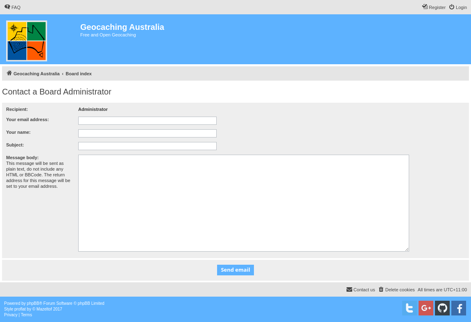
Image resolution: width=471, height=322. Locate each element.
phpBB (33, 303)
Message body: (22, 157)
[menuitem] (12, 7)
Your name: (18, 132)
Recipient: (17, 109)
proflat (20, 309)
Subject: (15, 144)
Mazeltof (44, 309)
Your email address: (27, 119)
